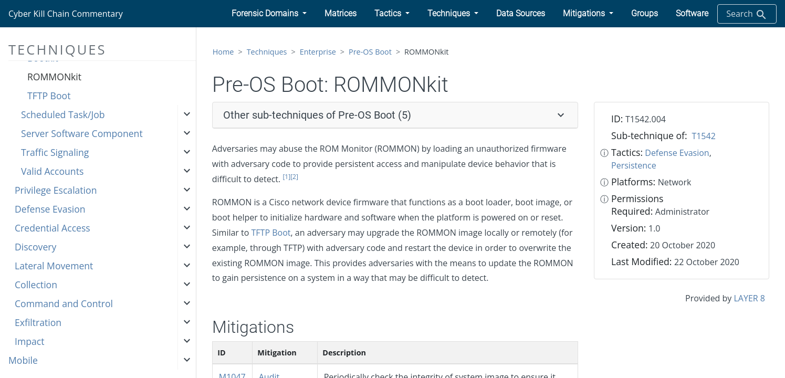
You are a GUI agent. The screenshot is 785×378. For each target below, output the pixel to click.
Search (747, 14)
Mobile (23, 360)
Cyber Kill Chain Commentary (65, 13)
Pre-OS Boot (370, 52)
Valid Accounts (52, 171)
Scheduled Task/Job (63, 114)
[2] (294, 176)
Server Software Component (82, 133)
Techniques (267, 52)
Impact (29, 341)
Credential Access (52, 228)
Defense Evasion (50, 209)
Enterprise (318, 52)
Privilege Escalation (56, 190)
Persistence (633, 165)
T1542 (703, 136)
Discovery (35, 246)
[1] (286, 176)
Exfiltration (38, 322)
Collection (36, 284)
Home (223, 52)
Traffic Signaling (55, 152)
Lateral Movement (54, 265)
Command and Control (64, 303)
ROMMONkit (54, 76)
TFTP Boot (48, 95)
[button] (269, 13)
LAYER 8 (749, 298)
